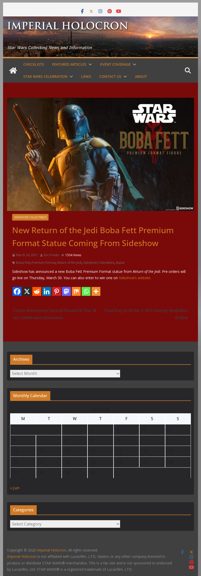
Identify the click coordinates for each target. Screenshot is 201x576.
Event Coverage (115, 64)
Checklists (33, 64)
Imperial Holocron (21, 556)
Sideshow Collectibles (30, 217)
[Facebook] (17, 291)
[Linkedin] (46, 291)
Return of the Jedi (69, 262)
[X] (27, 291)
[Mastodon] (66, 291)
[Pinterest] (56, 291)
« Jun (14, 488)
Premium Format (44, 262)
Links (86, 76)
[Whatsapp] (86, 291)
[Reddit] (36, 291)
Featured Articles (69, 64)
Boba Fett (23, 262)
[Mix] (76, 291)
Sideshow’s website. (135, 277)
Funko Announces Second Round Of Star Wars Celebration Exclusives (51, 314)
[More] (96, 291)
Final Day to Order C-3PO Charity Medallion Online (149, 314)
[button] (89, 64)
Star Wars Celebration (45, 76)
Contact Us (110, 76)
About (141, 76)
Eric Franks (51, 255)
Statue (120, 262)
